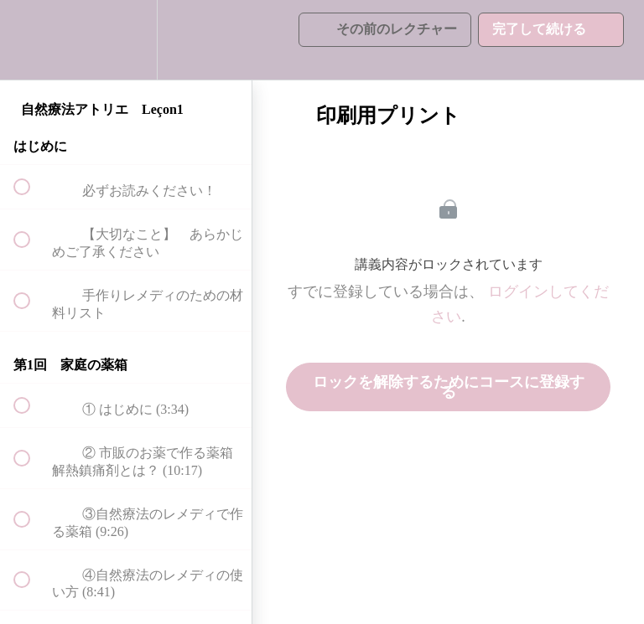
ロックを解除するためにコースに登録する (448, 387)
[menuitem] (126, 40)
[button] (31, 40)
